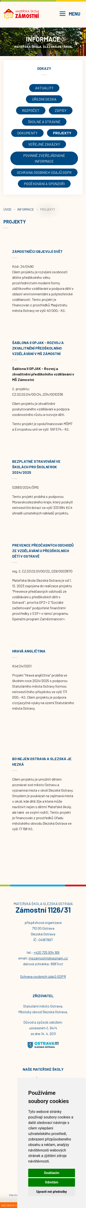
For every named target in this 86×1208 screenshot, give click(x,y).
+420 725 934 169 (46, 952)
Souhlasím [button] (51, 1173)
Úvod (7, 209)
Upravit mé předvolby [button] (51, 1192)
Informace (25, 209)
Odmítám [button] (51, 1182)
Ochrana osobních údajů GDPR (43, 976)
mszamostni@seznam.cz (48, 958)
